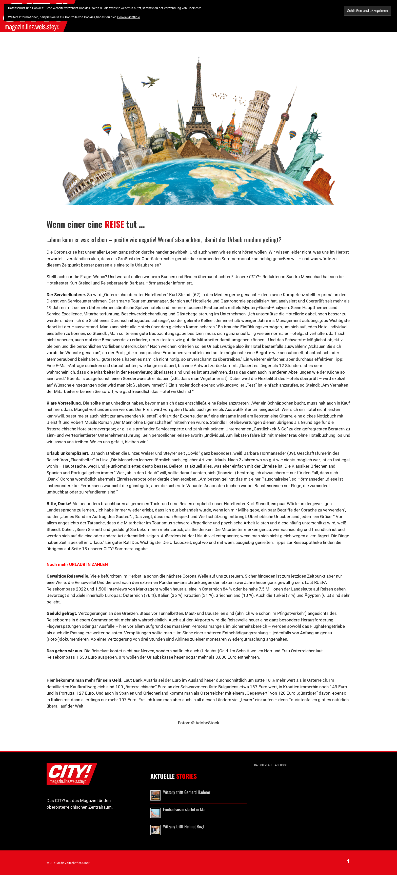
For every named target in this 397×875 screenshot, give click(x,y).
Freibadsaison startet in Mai (184, 809)
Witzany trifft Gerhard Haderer (186, 792)
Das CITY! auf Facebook (271, 765)
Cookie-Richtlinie (128, 17)
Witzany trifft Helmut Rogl (183, 826)
